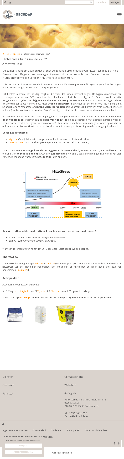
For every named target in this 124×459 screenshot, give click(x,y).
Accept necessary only (23, 452)
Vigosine (13, 139)
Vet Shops (25, 297)
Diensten (7, 377)
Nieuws (16, 54)
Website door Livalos (62, 452)
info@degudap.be (75, 412)
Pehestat (7, 393)
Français (115, 2)
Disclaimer (56, 430)
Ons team (8, 385)
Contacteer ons (73, 377)
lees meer (23, 269)
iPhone (39, 263)
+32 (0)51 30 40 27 (76, 415)
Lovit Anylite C (16, 142)
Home (8, 54)
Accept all (23, 446)
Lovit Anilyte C (21, 291)
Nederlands (102, 2)
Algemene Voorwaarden (15, 430)
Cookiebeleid (39, 430)
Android (51, 263)
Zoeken (91, 2)
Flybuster (55, 291)
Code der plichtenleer (96, 430)
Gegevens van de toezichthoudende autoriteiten (27, 436)
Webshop (70, 385)
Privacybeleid (73, 430)
